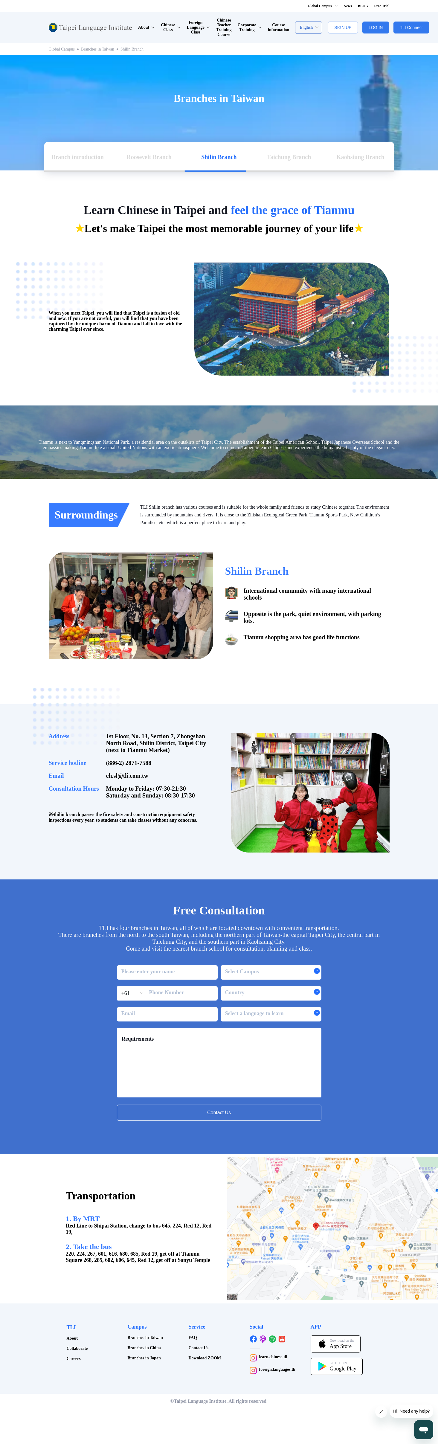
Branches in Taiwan (97, 49)
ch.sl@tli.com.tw (127, 748)
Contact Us (199, 1320)
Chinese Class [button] (171, 27)
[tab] (79, 129)
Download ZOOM (205, 1330)
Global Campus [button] (323, 6)
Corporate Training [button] (250, 27)
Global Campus (62, 49)
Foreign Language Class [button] (198, 27)
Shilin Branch (132, 49)
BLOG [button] (363, 6)
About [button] (146, 27)
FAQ (193, 1310)
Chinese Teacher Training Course (224, 27)
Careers (74, 1331)
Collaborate (77, 1320)
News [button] (348, 6)
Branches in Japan (144, 1330)
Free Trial (382, 6)
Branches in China (144, 1320)
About (72, 1310)
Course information (278, 27)
